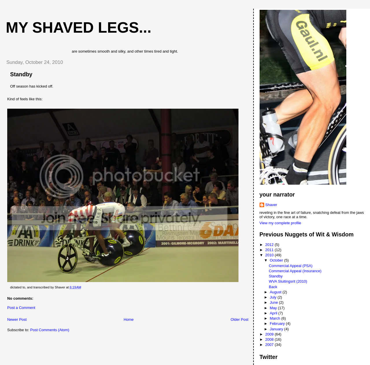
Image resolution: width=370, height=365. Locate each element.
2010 (270, 255)
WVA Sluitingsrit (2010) (288, 281)
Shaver (271, 205)
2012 (270, 244)
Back (273, 287)
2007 (270, 344)
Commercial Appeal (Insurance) (295, 271)
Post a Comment (21, 307)
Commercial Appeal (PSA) (290, 266)
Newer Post (17, 319)
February (278, 323)
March (275, 318)
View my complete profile (280, 223)
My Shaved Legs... (78, 27)
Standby (21, 74)
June (274, 302)
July (274, 297)
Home (129, 319)
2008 (270, 339)
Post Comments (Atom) (49, 330)
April (274, 313)
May (274, 308)
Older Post (239, 319)
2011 (270, 250)
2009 (270, 334)
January (277, 329)
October (277, 260)
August (276, 292)
